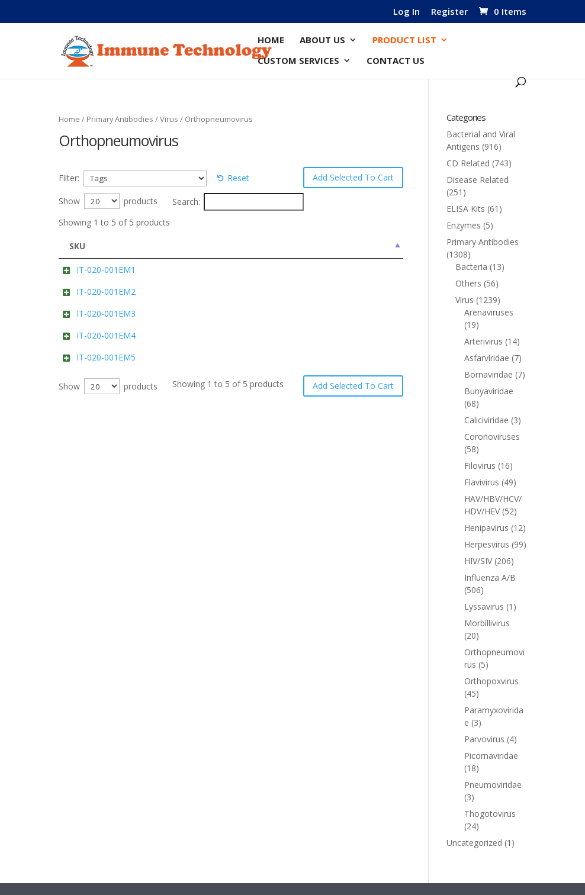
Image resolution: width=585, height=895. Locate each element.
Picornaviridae (491, 755)
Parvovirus (484, 739)
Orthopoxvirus (491, 681)
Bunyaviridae (488, 391)
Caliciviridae (486, 420)
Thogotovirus (490, 813)
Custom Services (298, 61)
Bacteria (471, 266)
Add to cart (303, 296)
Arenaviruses (488, 312)
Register (449, 12)
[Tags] (145, 178)
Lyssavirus (484, 606)
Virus (169, 119)
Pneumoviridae (493, 784)
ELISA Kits (465, 208)
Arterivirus (483, 341)
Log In (406, 12)
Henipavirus (486, 527)
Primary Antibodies (119, 119)
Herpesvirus (486, 544)
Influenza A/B (490, 577)
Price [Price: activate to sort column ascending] (382, 246)
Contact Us (396, 61)
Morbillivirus (487, 623)
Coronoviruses (492, 436)
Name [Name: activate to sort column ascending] (147, 246)
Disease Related (477, 179)
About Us (322, 41)
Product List (404, 41)
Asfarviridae (486, 357)
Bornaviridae (488, 374)
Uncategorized (474, 842)
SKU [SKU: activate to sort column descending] (77, 246)
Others (468, 283)
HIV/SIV (478, 560)
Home (271, 41)
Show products (108, 201)
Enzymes (463, 225)
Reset (238, 177)
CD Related (468, 163)
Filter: (69, 177)
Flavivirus (481, 482)
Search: (238, 202)
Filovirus (480, 465)
